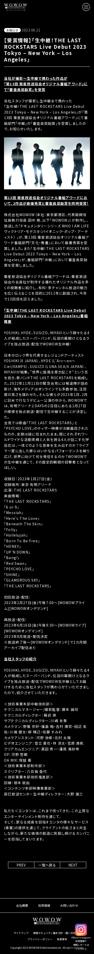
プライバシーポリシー (39, 939)
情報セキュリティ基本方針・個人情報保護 (56, 933)
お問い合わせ (69, 905)
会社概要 (22, 905)
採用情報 (44, 905)
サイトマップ (21, 933)
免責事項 (62, 939)
